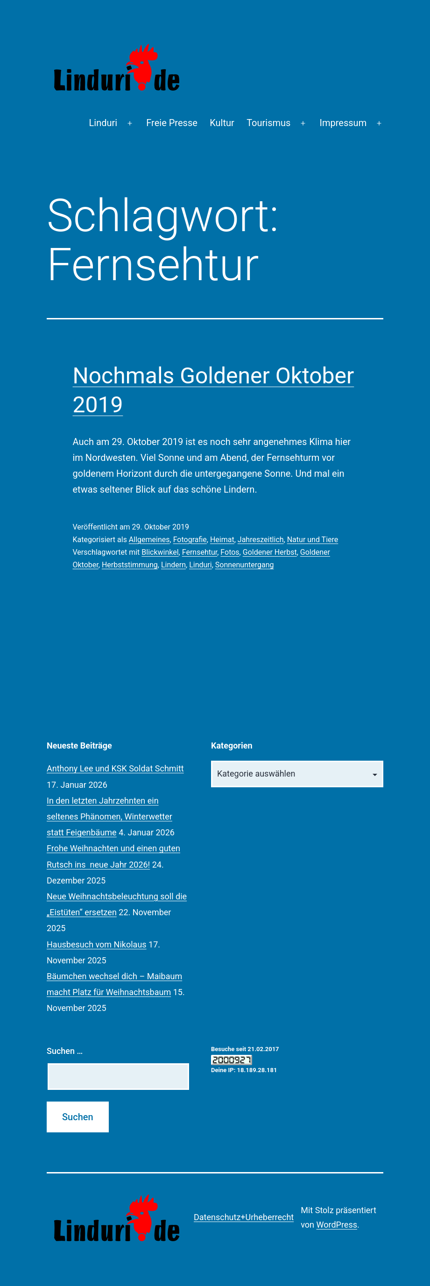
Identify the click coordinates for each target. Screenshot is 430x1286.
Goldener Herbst (270, 552)
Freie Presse (171, 122)
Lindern (173, 564)
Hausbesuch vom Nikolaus (97, 944)
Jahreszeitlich (261, 539)
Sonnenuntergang (244, 564)
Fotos (229, 552)
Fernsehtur (200, 552)
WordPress (337, 1224)
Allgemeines (149, 539)
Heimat (222, 539)
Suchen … (65, 1051)
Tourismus (268, 122)
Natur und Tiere (312, 539)
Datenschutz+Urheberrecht (244, 1217)
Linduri (103, 122)
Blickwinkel (159, 552)
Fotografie (190, 539)
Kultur (222, 122)
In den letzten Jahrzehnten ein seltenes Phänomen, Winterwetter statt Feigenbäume (109, 816)
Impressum (343, 122)
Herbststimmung (130, 564)
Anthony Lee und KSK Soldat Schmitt (115, 768)
